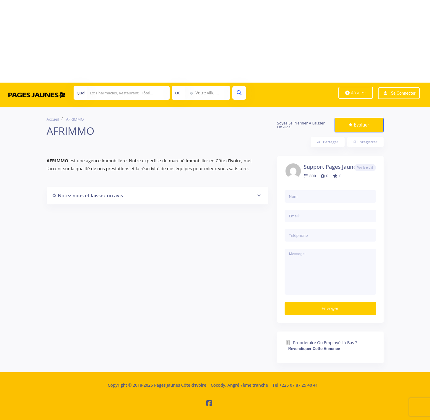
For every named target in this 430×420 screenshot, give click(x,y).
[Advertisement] (177, 41)
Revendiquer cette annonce (314, 348)
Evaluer (359, 125)
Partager (327, 142)
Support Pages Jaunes (331, 166)
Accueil (53, 119)
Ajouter (355, 93)
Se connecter (403, 93)
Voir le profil (365, 167)
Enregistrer (365, 142)
